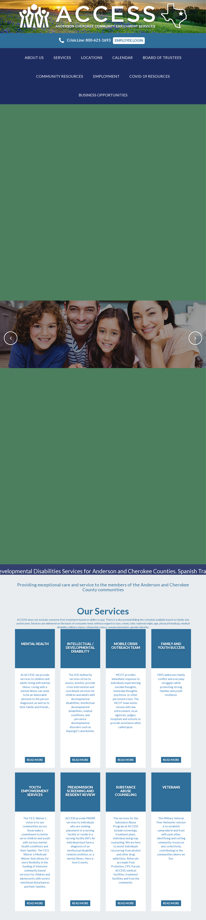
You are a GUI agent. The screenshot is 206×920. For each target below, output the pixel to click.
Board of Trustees (162, 57)
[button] (6, 334)
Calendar (122, 57)
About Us (34, 57)
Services (62, 57)
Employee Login (129, 40)
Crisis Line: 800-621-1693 (85, 40)
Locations (91, 57)
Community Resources (59, 76)
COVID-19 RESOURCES (149, 76)
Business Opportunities (103, 95)
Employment (106, 76)
